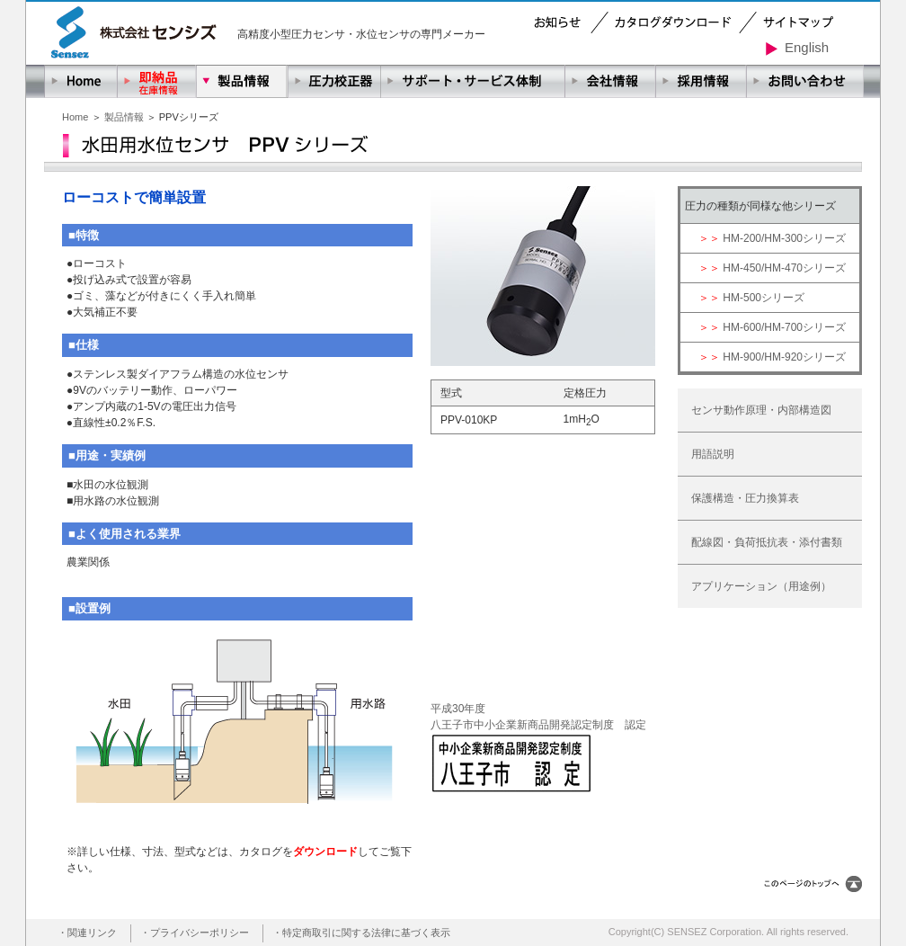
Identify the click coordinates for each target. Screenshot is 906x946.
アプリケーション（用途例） (761, 586)
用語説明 (712, 454)
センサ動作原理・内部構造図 (761, 410)
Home (75, 117)
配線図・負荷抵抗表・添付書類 (766, 542)
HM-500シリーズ (763, 297)
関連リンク (92, 932)
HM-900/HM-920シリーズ (784, 357)
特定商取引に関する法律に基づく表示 (366, 932)
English (797, 47)
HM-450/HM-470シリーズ (784, 268)
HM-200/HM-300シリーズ (784, 238)
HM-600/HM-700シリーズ (784, 327)
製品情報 (124, 117)
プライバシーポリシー (199, 932)
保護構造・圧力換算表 (745, 498)
